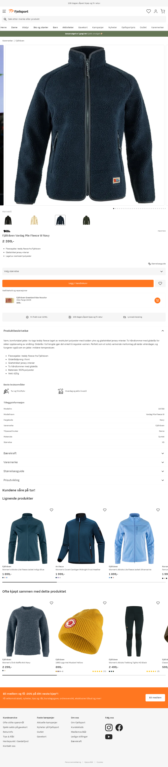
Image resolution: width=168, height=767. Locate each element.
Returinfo (8, 732)
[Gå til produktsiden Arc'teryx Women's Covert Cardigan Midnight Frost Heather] (81, 538)
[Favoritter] (148, 11)
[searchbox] (87, 19)
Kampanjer (98, 27)
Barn (55, 27)
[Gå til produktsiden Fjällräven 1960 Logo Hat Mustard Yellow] (81, 631)
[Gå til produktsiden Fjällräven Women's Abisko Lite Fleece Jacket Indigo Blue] (27, 538)
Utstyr (25, 27)
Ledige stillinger (79, 736)
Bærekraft (76, 741)
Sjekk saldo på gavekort (15, 727)
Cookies (100, 762)
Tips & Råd (8, 736)
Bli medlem (155, 697)
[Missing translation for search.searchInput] (5, 19)
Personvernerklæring (73, 762)
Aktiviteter (68, 27)
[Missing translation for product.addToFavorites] (160, 283)
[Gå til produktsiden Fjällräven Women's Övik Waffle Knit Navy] (27, 631)
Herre (4, 27)
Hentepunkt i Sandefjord (15, 741)
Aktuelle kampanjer (47, 722)
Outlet (143, 27)
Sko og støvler (40, 27)
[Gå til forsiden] (18, 11)
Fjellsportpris (128, 27)
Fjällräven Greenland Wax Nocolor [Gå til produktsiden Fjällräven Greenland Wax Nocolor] (31, 297)
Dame (14, 27)
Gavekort (83, 27)
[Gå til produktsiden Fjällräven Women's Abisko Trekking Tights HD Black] (134, 631)
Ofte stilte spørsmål (13, 722)
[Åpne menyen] (4, 11)
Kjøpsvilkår (89, 762)
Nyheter (112, 27)
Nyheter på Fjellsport (48, 727)
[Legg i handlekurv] (78, 283)
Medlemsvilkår (78, 732)
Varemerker (157, 27)
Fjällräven (20, 40)
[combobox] (84, 19)
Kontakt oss (9, 746)
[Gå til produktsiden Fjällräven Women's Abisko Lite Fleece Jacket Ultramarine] (134, 538)
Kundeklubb (77, 727)
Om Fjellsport (78, 722)
